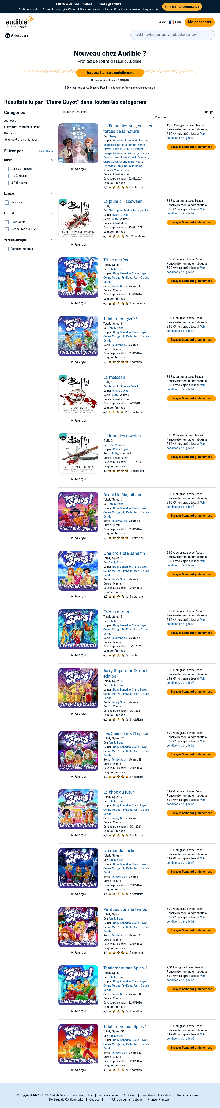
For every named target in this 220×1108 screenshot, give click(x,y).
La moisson (114, 377)
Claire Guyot (110, 161)
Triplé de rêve (116, 260)
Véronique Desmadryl (126, 153)
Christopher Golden (120, 210)
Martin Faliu (119, 157)
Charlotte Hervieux (130, 161)
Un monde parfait (120, 850)
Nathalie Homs (133, 166)
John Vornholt (117, 445)
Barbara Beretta (126, 145)
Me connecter (200, 22)
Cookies (94, 1099)
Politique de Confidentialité (66, 1099)
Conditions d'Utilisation (156, 1095)
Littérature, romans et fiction (22, 127)
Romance (10, 133)
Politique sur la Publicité (126, 1099)
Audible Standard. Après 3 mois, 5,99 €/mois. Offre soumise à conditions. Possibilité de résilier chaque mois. (89, 6)
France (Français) (159, 1099)
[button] (110, 73)
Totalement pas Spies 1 (125, 1026)
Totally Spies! (116, 269)
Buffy (115, 219)
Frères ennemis (118, 612)
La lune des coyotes (122, 436)
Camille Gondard (138, 157)
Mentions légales (187, 1095)
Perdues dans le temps (125, 909)
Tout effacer (45, 151)
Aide (162, 22)
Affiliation (129, 1095)
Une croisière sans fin (124, 553)
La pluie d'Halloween (123, 201)
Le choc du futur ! (120, 792)
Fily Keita (127, 277)
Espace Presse (108, 1095)
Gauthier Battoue (123, 140)
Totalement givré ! (120, 318)
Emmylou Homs (113, 166)
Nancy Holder (141, 210)
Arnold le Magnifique (123, 494)
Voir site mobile (82, 1095)
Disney (113, 136)
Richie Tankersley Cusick (124, 386)
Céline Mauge (111, 277)
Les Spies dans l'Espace (125, 733)
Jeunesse (10, 120)
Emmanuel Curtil (123, 149)
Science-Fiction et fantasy (20, 139)
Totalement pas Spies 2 (125, 968)
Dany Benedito (122, 273)
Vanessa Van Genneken (117, 170)
